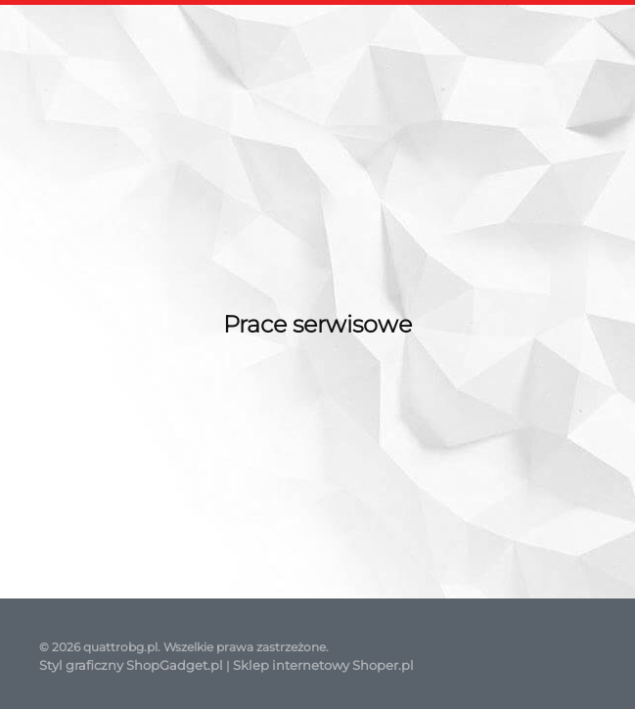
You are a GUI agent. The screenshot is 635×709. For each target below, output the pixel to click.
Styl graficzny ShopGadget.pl (131, 665)
